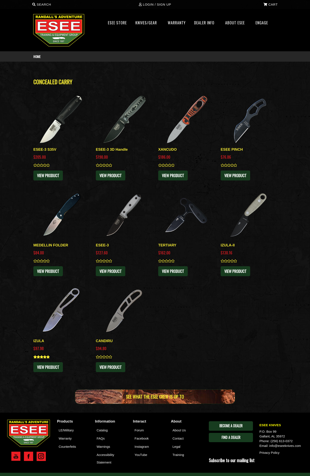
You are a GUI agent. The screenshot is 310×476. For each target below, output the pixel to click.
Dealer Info (206, 24)
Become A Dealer (231, 425)
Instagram (142, 446)
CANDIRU (104, 341)
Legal (176, 446)
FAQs (101, 438)
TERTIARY (167, 245)
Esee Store (117, 22)
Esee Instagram (41, 456)
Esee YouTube (16, 456)
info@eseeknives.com (285, 446)
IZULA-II (228, 245)
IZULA (38, 341)
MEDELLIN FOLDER (50, 245)
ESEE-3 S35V (44, 149)
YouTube (141, 455)
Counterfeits (67, 446)
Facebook (142, 438)
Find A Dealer (231, 437)
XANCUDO (167, 149)
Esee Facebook (28, 456)
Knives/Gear (148, 24)
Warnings (103, 446)
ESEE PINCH (232, 149)
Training (178, 455)
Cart (271, 4)
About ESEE (236, 24)
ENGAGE (264, 24)
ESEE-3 (102, 245)
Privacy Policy (269, 452)
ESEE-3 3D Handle (112, 149)
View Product (48, 175)
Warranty (65, 438)
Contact (178, 438)
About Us (179, 430)
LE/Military (66, 430)
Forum (139, 430)
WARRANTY (177, 22)
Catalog (102, 430)
